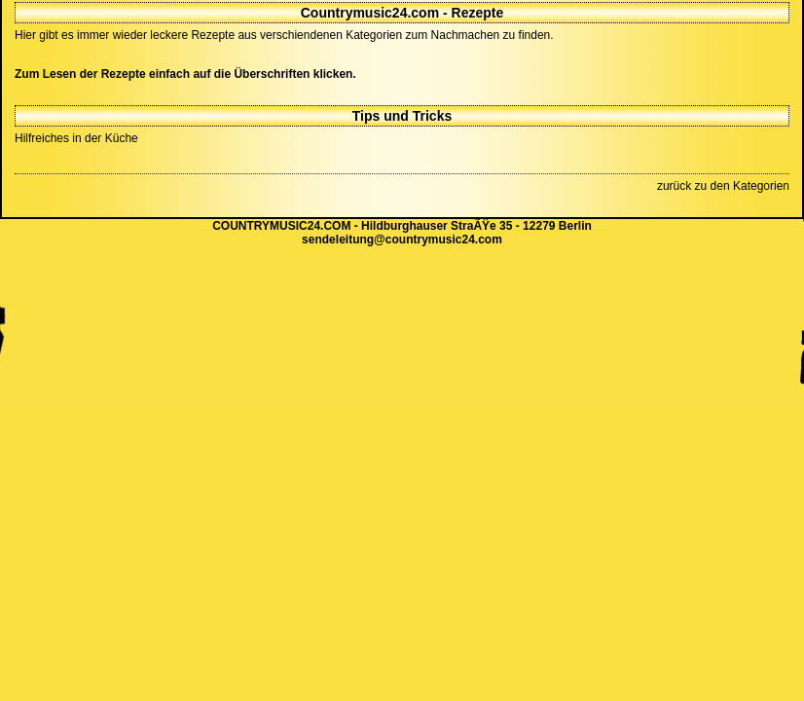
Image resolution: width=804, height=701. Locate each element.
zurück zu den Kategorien (723, 186)
